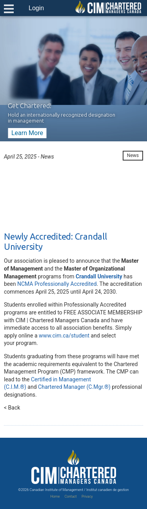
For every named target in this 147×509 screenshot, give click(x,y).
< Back (12, 407)
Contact (71, 496)
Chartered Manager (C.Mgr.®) (74, 387)
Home (55, 496)
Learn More (27, 133)
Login (36, 8)
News (133, 155)
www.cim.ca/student (64, 335)
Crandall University (99, 276)
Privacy (87, 496)
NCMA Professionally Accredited (57, 284)
